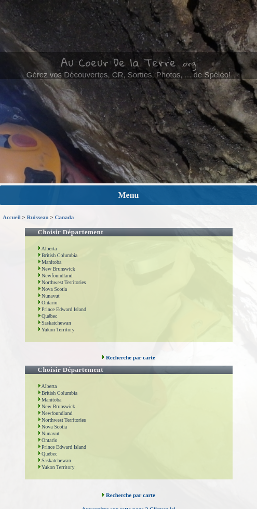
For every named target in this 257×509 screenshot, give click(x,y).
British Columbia (58, 255)
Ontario (48, 302)
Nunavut (49, 296)
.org (188, 63)
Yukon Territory (56, 329)
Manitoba (50, 262)
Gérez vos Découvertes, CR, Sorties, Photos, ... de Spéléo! (128, 74)
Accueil (12, 217)
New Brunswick (56, 269)
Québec (48, 316)
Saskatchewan (54, 323)
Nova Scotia (52, 289)
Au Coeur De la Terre (118, 62)
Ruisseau (38, 217)
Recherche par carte (128, 357)
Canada (64, 217)
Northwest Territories (62, 282)
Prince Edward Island (62, 309)
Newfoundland (55, 275)
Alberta (47, 248)
